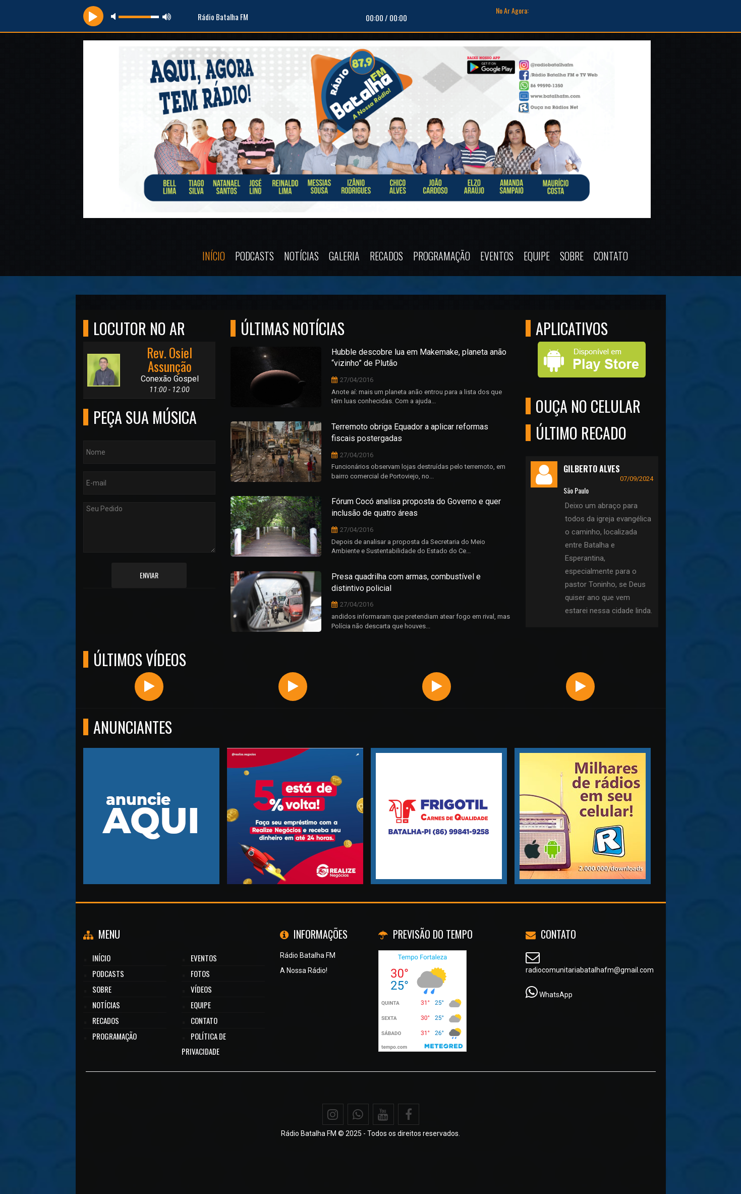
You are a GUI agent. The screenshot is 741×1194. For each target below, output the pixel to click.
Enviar (149, 575)
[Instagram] (333, 1114)
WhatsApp (556, 995)
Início (213, 255)
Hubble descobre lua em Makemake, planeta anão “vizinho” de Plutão (418, 357)
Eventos (497, 255)
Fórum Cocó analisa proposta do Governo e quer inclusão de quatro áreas (416, 507)
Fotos (200, 973)
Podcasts (254, 255)
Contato (611, 255)
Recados (386, 255)
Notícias (301, 255)
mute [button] (115, 16)
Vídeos (201, 989)
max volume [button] (167, 16)
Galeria (344, 255)
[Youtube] (383, 1114)
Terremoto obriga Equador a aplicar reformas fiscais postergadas (409, 432)
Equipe (537, 255)
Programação (441, 255)
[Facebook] (408, 1114)
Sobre (572, 255)
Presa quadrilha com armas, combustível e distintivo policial (406, 582)
